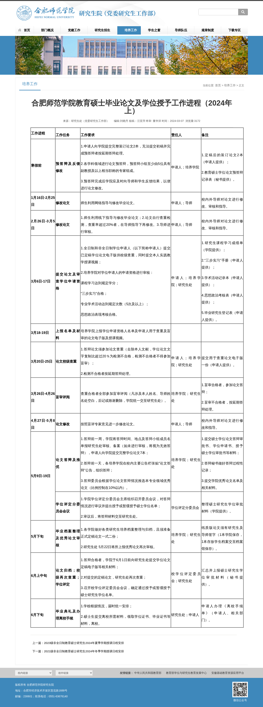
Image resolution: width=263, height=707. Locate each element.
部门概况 (47, 30)
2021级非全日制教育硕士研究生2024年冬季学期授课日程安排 (84, 651)
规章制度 (208, 30)
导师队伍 (181, 30)
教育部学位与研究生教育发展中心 (186, 672)
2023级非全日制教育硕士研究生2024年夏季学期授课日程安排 (84, 643)
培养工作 (131, 30)
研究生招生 (102, 30)
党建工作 (74, 30)
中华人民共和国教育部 (147, 672)
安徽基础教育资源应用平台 (227, 672)
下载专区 (234, 30)
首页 (27, 30)
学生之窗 (154, 30)
